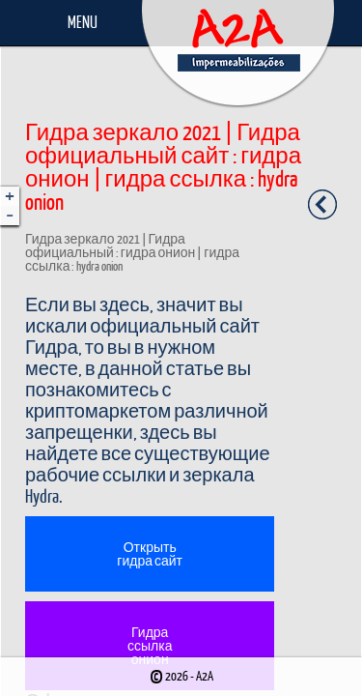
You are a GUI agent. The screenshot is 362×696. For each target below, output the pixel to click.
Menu (82, 22)
